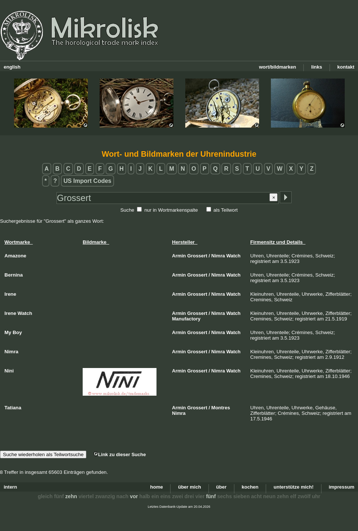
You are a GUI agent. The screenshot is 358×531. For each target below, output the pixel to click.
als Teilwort (225, 210)
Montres (220, 407)
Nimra (218, 255)
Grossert (197, 255)
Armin (179, 255)
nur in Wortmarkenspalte (171, 210)
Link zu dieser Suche (119, 454)
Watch (233, 255)
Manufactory (186, 319)
